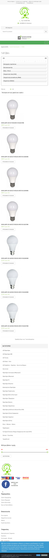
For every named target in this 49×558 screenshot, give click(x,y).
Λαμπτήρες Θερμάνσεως (9, 405)
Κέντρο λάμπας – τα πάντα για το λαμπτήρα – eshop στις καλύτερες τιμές (24, 1)
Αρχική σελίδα (4, 46)
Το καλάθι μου (30, 3)
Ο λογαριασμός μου (20, 3)
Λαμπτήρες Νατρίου (7, 402)
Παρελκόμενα (6, 428)
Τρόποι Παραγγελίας (6, 497)
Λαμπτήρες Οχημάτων (8, 417)
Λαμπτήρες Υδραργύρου (8, 398)
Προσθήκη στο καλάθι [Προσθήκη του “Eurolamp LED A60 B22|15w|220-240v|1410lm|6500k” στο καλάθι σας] (8, 264)
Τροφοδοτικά (6, 439)
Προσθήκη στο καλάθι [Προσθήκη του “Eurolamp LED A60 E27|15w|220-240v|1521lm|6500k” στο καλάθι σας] (8, 162)
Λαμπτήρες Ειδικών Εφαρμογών (10, 413)
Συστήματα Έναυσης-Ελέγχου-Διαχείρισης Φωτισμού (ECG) (17, 431)
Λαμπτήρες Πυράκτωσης (9, 391)
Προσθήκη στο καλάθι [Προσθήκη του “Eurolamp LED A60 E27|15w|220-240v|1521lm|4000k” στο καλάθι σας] (8, 196)
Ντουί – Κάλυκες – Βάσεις (9, 424)
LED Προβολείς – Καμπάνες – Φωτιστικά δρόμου (14, 365)
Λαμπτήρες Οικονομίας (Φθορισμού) (11, 372)
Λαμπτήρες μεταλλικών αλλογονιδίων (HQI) (13, 409)
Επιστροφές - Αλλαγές (6, 538)
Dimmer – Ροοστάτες (8, 435)
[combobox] (24, 31)
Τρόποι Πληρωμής (5, 500)
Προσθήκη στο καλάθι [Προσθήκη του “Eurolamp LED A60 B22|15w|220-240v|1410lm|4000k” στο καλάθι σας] (8, 298)
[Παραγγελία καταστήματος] (12, 93)
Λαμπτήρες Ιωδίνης (7, 420)
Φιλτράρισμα (6, 456)
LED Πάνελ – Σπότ (7, 361)
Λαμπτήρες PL (6, 380)
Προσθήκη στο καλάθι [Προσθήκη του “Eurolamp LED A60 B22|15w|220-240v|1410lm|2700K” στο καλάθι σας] (8, 332)
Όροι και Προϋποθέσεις (7, 505)
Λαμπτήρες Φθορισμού (8, 376)
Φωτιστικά (5, 369)
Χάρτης (3, 520)
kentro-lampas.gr (9, 555)
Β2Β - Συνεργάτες (5, 540)
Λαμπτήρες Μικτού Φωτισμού (10, 394)
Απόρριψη (4, 550)
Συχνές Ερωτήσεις (5, 522)
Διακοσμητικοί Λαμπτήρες (9, 387)
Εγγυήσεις (3, 535)
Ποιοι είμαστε (4, 515)
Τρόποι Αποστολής (5, 502)
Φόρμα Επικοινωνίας (6, 518)
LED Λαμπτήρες (6, 350)
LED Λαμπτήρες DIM (7, 354)
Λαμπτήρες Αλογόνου (8, 383)
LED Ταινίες (5, 357)
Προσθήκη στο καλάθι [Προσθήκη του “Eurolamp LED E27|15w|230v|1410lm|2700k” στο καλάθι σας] (8, 129)
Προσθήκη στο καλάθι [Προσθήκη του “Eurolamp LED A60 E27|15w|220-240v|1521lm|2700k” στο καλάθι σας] (8, 230)
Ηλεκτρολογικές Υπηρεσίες (8, 533)
